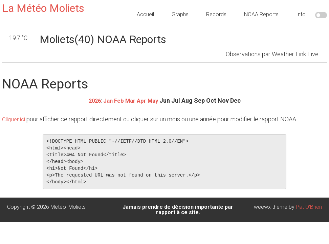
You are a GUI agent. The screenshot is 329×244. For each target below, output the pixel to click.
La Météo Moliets (43, 8)
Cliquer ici (15, 118)
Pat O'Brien (309, 206)
